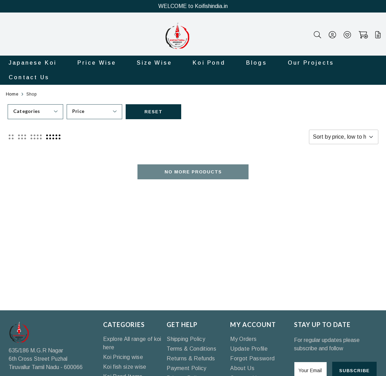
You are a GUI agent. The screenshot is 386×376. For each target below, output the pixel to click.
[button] (11, 136)
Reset (153, 111)
